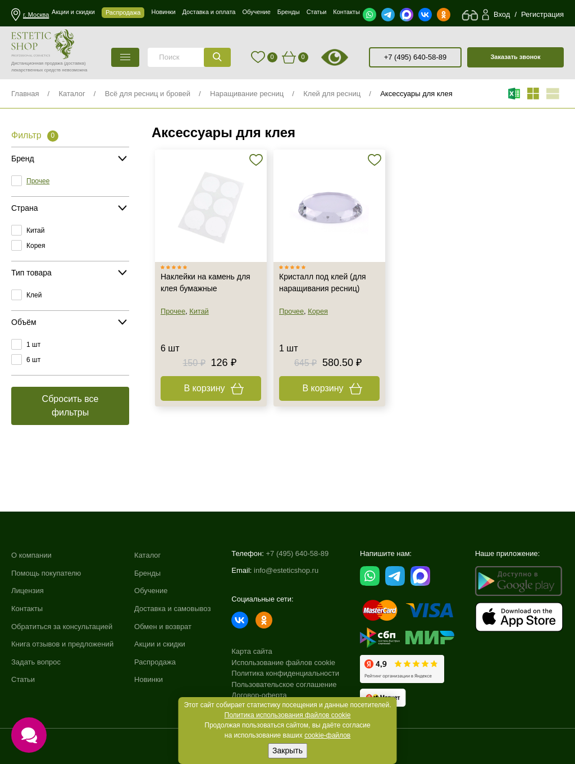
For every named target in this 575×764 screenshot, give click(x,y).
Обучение (150, 590)
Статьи (23, 679)
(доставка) (75, 63)
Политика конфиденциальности (285, 673)
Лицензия (27, 590)
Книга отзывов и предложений (62, 644)
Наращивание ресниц (247, 93)
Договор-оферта (259, 695)
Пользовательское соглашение (283, 684)
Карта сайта (251, 651)
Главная (25, 93)
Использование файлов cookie (283, 662)
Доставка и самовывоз (172, 608)
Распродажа (155, 662)
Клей (34, 295)
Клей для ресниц (331, 93)
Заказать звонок (515, 56)
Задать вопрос (36, 662)
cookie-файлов (327, 735)
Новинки (148, 679)
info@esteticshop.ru (286, 570)
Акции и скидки (159, 644)
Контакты (27, 608)
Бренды (147, 573)
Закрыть (287, 750)
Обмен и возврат (162, 626)
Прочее (37, 181)
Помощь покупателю (46, 573)
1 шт (33, 345)
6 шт (33, 360)
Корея (35, 246)
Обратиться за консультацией (61, 626)
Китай (35, 230)
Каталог (71, 93)
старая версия (349, 57)
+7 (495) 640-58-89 (415, 57)
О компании (31, 555)
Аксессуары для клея (416, 93)
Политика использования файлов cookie (288, 715)
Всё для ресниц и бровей (147, 93)
